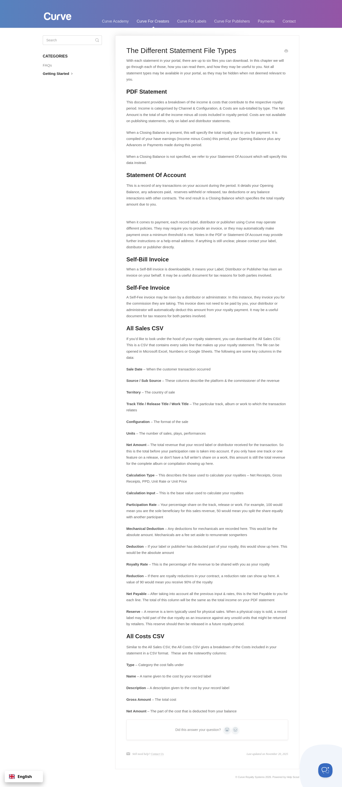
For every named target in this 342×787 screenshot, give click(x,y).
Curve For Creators (153, 23)
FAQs (47, 65)
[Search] (72, 40)
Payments (266, 21)
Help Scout (293, 777)
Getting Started (58, 73)
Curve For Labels (191, 21)
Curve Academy (115, 21)
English (20, 776)
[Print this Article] (286, 51)
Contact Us (157, 754)
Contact (289, 21)
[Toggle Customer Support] (325, 770)
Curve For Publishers (232, 21)
